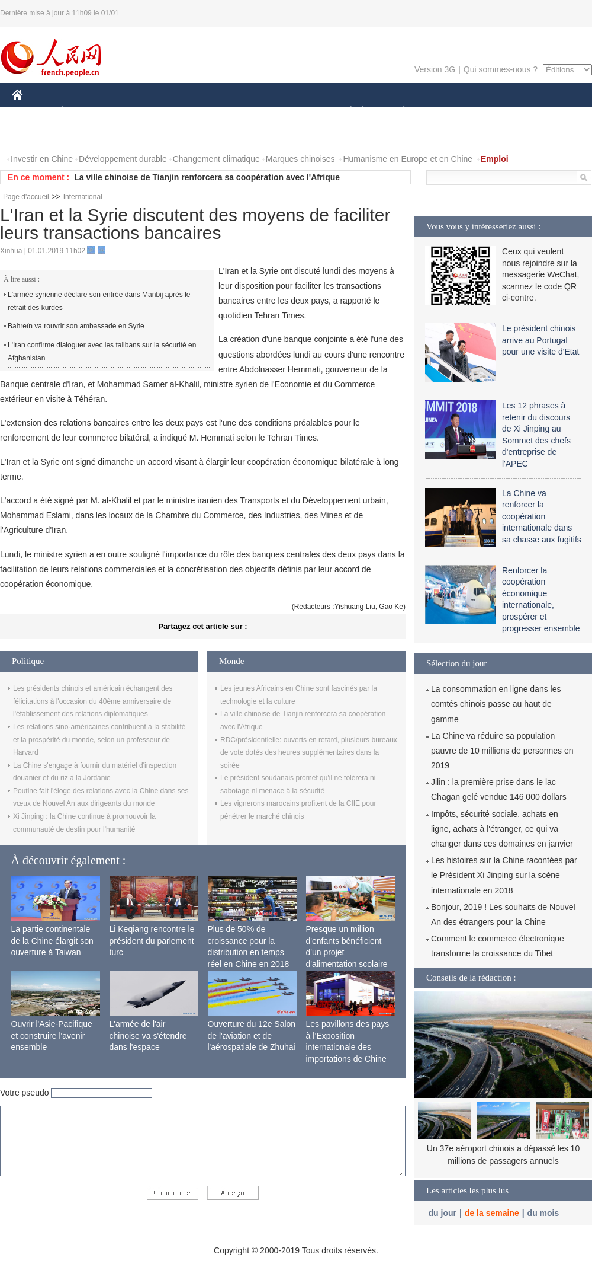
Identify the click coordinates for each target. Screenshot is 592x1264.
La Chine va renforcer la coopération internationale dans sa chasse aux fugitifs (541, 516)
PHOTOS (550, 112)
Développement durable (123, 159)
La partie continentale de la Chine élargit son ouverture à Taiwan (52, 940)
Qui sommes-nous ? (501, 69)
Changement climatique (216, 159)
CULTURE (292, 112)
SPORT (444, 112)
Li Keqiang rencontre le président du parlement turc (152, 940)
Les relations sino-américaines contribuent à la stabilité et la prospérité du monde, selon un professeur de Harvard (99, 740)
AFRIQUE (187, 112)
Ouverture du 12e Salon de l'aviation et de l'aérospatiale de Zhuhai (252, 1035)
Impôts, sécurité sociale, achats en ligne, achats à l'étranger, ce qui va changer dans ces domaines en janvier (502, 828)
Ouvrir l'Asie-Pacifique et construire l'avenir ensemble (51, 1035)
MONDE (137, 112)
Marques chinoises (300, 159)
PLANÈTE (398, 112)
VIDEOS (35, 135)
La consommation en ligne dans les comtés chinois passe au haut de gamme (496, 703)
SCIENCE (239, 112)
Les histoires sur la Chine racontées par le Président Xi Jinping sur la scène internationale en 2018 (504, 875)
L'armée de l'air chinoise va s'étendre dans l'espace (148, 1035)
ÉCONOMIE (83, 112)
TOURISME (495, 112)
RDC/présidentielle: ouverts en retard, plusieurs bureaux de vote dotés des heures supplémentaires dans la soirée (308, 753)
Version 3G (434, 69)
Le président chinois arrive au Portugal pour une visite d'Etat (540, 340)
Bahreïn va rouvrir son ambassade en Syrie (76, 326)
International (82, 197)
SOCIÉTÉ (345, 112)
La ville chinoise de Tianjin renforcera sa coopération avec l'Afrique (207, 177)
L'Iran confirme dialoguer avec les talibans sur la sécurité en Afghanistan (102, 351)
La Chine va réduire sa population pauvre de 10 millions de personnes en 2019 (502, 750)
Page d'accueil (26, 197)
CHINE (32, 112)
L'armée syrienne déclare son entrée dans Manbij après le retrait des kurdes (99, 301)
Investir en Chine (42, 159)
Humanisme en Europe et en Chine (407, 159)
